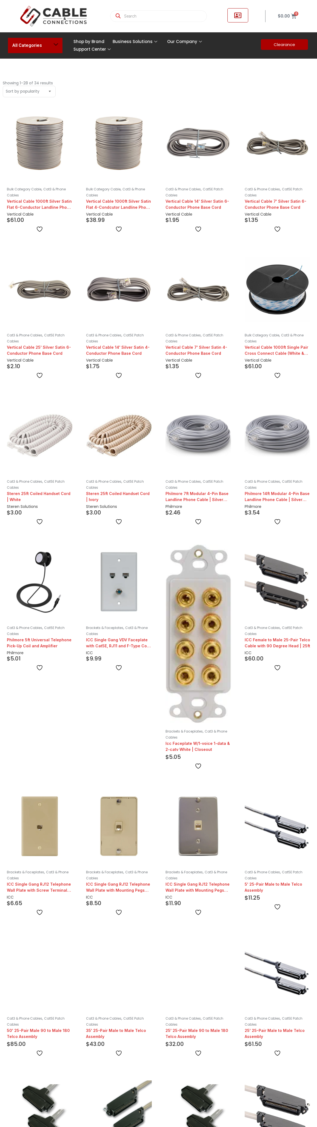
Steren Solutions (22, 506)
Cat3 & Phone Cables (183, 189)
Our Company (184, 41)
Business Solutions (135, 41)
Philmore (173, 506)
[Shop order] (29, 91)
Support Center (92, 49)
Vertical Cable (20, 214)
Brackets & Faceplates (104, 627)
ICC (89, 653)
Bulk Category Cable (24, 189)
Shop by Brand (88, 41)
